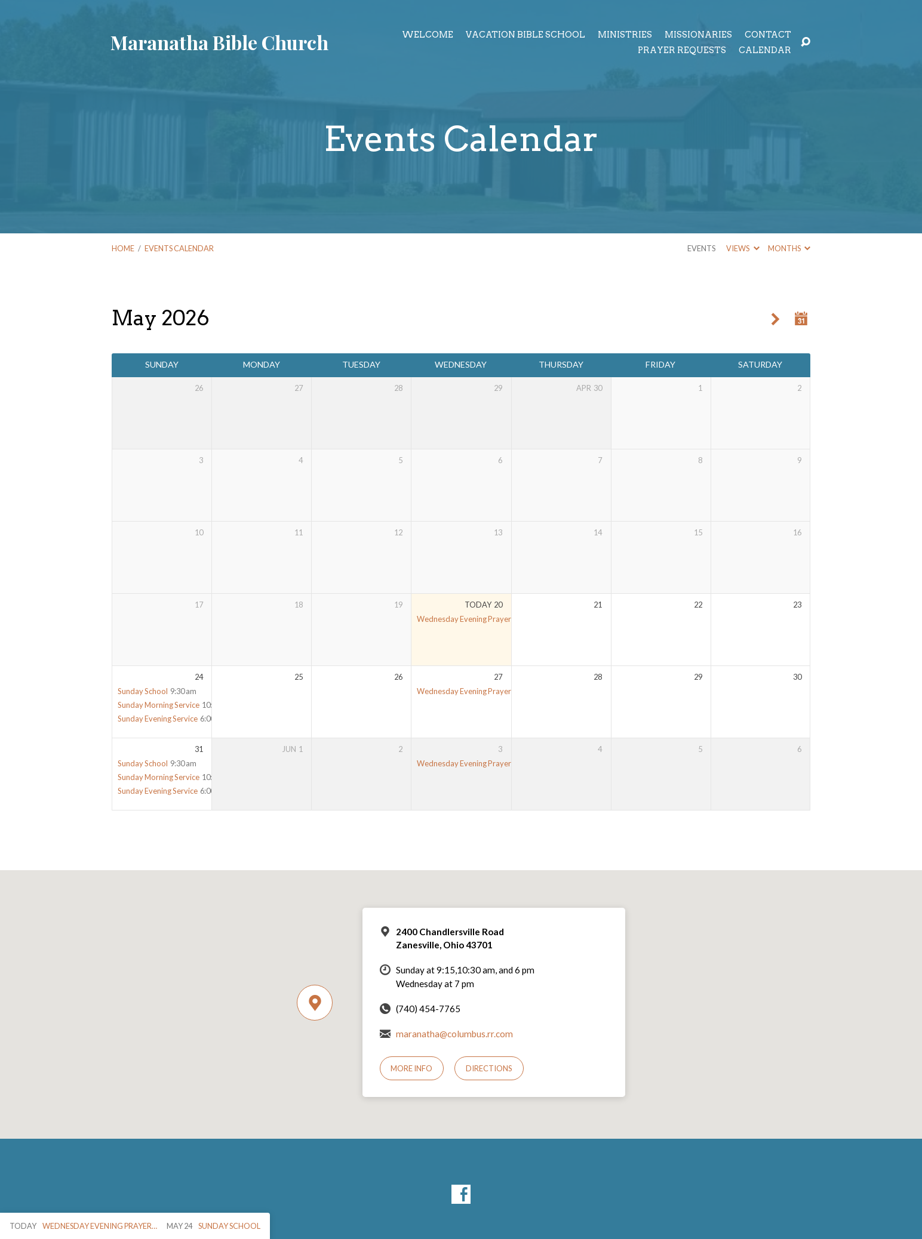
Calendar (765, 50)
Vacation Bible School (525, 34)
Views (742, 248)
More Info (411, 1068)
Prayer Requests (682, 50)
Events (701, 248)
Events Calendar (179, 248)
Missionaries (698, 34)
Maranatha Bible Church (219, 42)
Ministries (625, 34)
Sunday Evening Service (158, 718)
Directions (489, 1068)
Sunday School (143, 691)
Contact (768, 34)
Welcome (427, 34)
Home (123, 248)
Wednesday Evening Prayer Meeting (478, 619)
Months (789, 248)
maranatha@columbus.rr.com (454, 1033)
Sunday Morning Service (158, 705)
